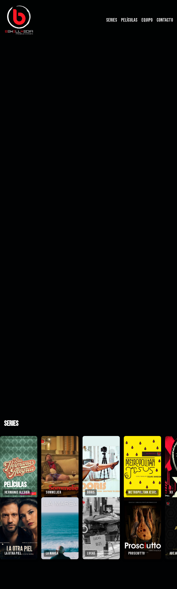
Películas (129, 20)
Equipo (147, 20)
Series (111, 20)
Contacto (165, 20)
